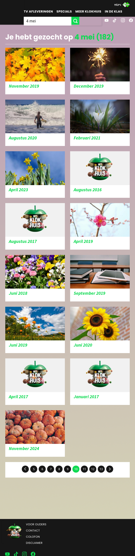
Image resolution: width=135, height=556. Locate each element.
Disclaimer (34, 543)
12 (92, 469)
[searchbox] (59, 21)
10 (76, 469)
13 (101, 469)
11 (84, 469)
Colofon (33, 537)
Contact (33, 530)
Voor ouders (36, 524)
